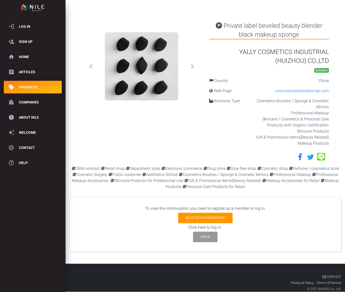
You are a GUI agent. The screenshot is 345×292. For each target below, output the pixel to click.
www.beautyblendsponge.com (302, 90)
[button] (91, 66)
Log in (205, 236)
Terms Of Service (329, 283)
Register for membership (205, 218)
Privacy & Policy (302, 283)
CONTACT (332, 277)
